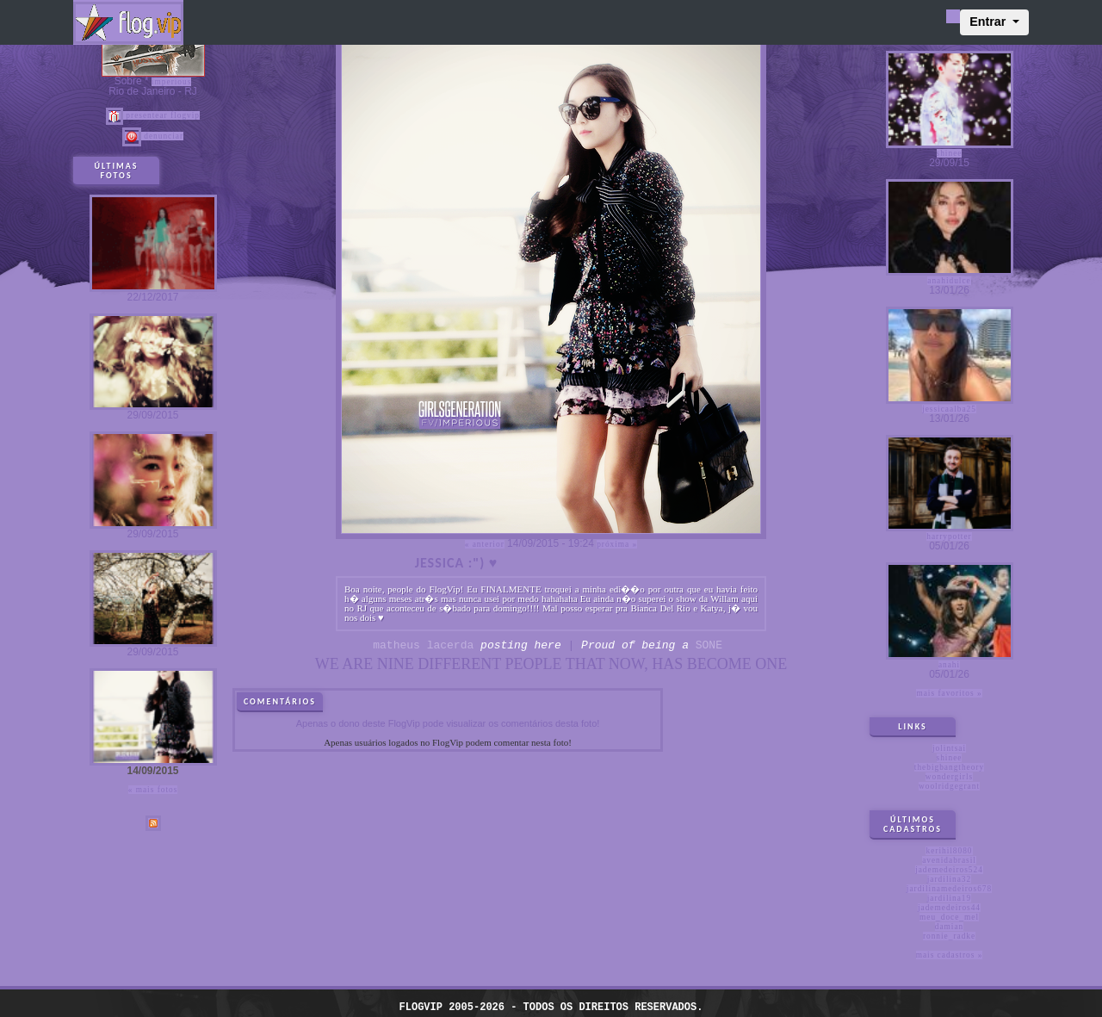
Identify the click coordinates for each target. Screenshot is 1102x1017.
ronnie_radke (949, 936)
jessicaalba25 (949, 409)
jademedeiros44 (949, 907)
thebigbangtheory (949, 767)
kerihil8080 (949, 850)
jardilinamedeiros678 (949, 888)
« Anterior (485, 544)
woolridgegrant (949, 786)
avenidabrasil (949, 860)
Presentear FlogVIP (153, 115)
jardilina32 (949, 879)
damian (949, 926)
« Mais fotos (153, 789)
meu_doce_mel (949, 917)
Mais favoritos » (948, 693)
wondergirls (949, 776)
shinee (950, 153)
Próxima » (617, 544)
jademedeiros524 (949, 869)
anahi (949, 664)
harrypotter (948, 536)
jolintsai (949, 748)
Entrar (989, 21)
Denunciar (152, 136)
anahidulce (948, 280)
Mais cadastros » (949, 955)
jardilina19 (949, 898)
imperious (171, 82)
